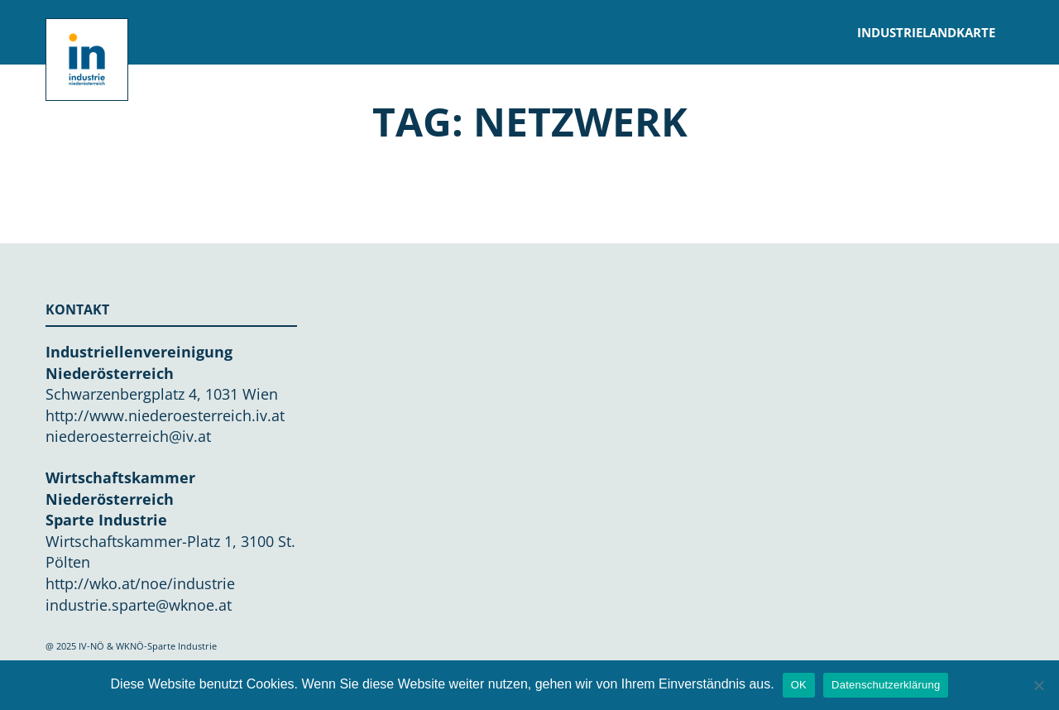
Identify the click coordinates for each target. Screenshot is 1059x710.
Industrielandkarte (926, 32)
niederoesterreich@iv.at (128, 436)
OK (799, 685)
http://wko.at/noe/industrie (140, 583)
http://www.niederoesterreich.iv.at (165, 415)
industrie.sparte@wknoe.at (139, 605)
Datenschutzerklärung (885, 685)
